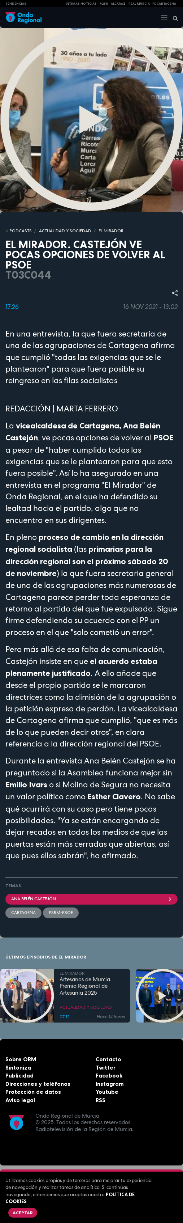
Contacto (108, 1059)
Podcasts (20, 231)
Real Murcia (139, 3)
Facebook (109, 1075)
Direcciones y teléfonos (37, 1083)
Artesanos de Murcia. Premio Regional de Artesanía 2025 (86, 986)
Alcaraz (118, 3)
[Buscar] (173, 18)
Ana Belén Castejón (91, 899)
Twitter (106, 1067)
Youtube (107, 1091)
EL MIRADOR (111, 231)
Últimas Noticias (81, 3)
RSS (100, 1100)
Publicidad (19, 1075)
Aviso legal (20, 1100)
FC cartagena (164, 3)
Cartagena (23, 912)
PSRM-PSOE (61, 912)
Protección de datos (33, 1091)
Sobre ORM (20, 1059)
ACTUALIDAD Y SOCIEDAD (65, 231)
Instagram (110, 1083)
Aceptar (23, 1212)
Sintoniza (18, 1067)
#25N (104, 3)
